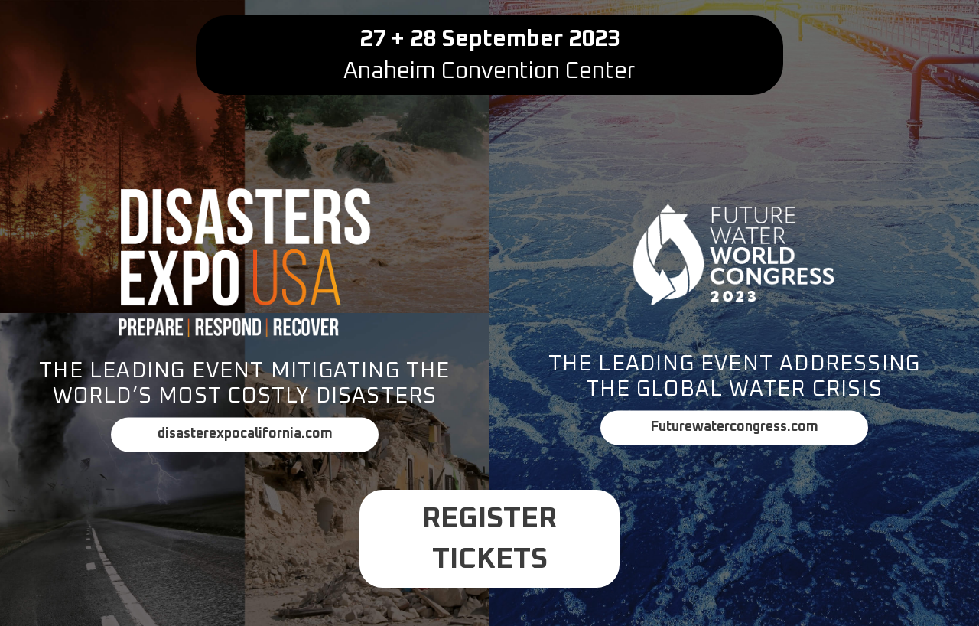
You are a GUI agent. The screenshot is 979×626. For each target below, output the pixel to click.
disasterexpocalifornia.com (245, 434)
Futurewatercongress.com (734, 427)
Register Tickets (489, 539)
